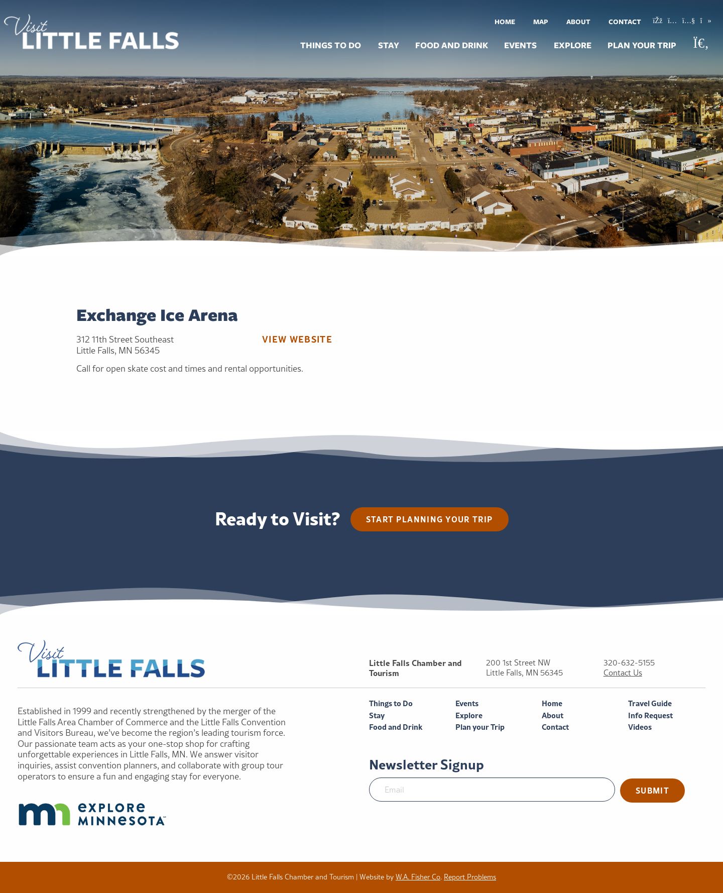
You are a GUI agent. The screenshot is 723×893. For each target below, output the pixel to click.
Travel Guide (650, 703)
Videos (640, 727)
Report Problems (470, 877)
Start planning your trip (429, 519)
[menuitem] (505, 21)
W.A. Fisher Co (418, 877)
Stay (388, 45)
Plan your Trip (642, 45)
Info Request (650, 715)
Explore (572, 45)
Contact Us (623, 673)
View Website (297, 339)
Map (540, 22)
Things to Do (330, 45)
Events (520, 45)
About (578, 22)
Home (505, 22)
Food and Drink (451, 45)
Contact (625, 22)
